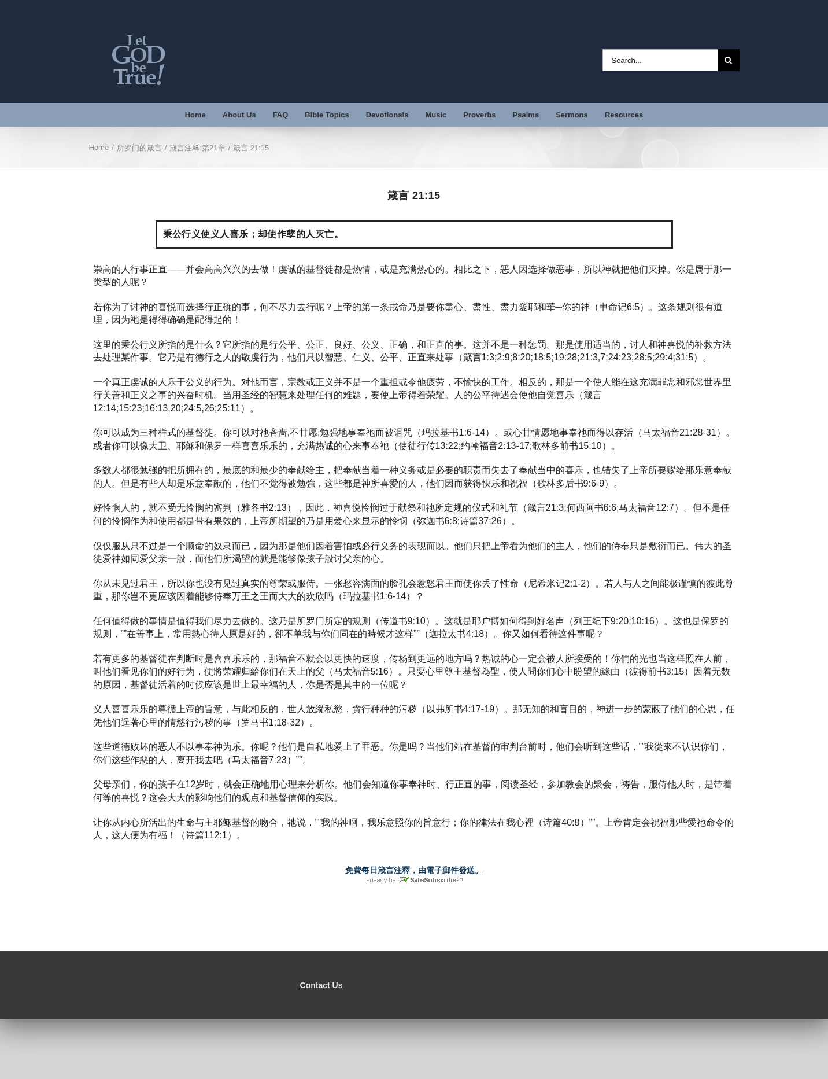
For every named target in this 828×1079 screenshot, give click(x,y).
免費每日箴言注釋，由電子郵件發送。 (414, 870)
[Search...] (660, 60)
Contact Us (321, 985)
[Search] (729, 60)
